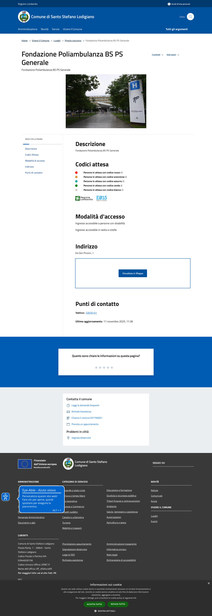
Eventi (154, 521)
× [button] (209, 583)
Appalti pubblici (70, 512)
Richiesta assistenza (72, 560)
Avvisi (154, 501)
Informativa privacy (116, 549)
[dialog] (106, 598)
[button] (106, 610)
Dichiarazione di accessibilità (121, 560)
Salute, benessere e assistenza (122, 512)
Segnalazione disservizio (74, 549)
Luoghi (57, 40)
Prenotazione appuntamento (76, 544)
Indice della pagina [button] (33, 139)
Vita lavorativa (69, 501)
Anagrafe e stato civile (73, 490)
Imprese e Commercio (73, 506)
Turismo (66, 522)
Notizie (154, 490)
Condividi (158, 55)
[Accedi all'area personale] (179, 3)
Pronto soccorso (73, 40)
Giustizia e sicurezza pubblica (121, 495)
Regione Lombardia (27, 4)
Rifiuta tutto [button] (118, 604)
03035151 (91, 313)
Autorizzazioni (114, 517)
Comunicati (156, 496)
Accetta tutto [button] (94, 604)
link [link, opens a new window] (134, 598)
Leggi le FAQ (68, 554)
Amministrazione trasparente (122, 544)
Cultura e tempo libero (73, 496)
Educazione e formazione (119, 490)
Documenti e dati (26, 522)
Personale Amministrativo (31, 517)
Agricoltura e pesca (116, 522)
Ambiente (111, 506)
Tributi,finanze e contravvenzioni (123, 501)
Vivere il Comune (41, 40)
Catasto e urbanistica (73, 517)
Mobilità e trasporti (72, 528)
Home (25, 40)
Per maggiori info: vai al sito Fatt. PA (37, 573)
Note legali (112, 554)
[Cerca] (190, 16)
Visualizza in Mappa (132, 273)
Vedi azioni (173, 55)
